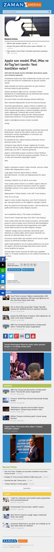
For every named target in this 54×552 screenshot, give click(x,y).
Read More (27, 488)
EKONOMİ (8, 386)
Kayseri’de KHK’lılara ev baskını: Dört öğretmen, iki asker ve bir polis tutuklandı (31, 317)
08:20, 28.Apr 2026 (17, 320)
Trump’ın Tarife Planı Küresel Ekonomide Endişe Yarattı (29, 399)
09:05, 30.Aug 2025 (17, 403)
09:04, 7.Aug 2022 (17, 509)
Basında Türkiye (10, 467)
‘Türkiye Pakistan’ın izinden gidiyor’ (16, 484)
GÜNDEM (7, 292)
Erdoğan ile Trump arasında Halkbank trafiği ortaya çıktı (23, 477)
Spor (27, 57)
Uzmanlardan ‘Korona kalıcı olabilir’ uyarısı (27, 507)
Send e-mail (28, 270)
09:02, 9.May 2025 (17, 412)
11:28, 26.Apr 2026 (11, 349)
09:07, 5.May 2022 (17, 528)
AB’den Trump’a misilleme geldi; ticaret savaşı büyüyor (29, 417)
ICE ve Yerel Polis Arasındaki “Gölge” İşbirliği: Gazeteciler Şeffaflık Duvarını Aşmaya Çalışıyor (29, 308)
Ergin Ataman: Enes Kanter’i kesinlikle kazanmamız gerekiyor (27, 51)
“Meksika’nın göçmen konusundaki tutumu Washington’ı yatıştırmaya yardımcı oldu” (27, 408)
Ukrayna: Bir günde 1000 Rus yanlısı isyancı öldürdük (24, 46)
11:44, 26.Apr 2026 (17, 329)
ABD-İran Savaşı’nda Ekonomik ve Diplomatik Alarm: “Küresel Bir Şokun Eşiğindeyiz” (28, 326)
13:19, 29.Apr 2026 (17, 302)
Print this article (14, 270)
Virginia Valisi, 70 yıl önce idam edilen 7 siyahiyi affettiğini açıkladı (23, 427)
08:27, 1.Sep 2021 (10, 431)
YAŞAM (7, 494)
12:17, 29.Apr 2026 (17, 311)
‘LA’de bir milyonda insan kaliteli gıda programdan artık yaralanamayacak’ (30, 499)
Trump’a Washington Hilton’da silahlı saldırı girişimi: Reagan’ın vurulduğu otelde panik (24, 345)
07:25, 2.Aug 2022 (17, 519)
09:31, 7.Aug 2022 (17, 502)
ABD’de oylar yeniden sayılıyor (17, 43)
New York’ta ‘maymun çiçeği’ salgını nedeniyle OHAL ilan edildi (28, 516)
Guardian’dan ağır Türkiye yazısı (15, 480)
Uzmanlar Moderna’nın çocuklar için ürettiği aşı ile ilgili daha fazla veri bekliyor (30, 524)
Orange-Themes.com (15, 547)
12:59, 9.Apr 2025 (17, 421)
